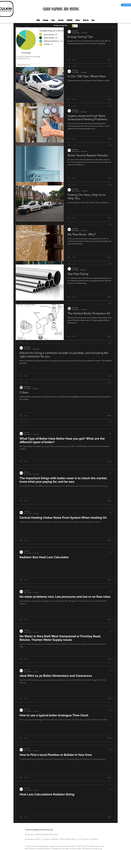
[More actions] (111, 433)
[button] (45, 20)
